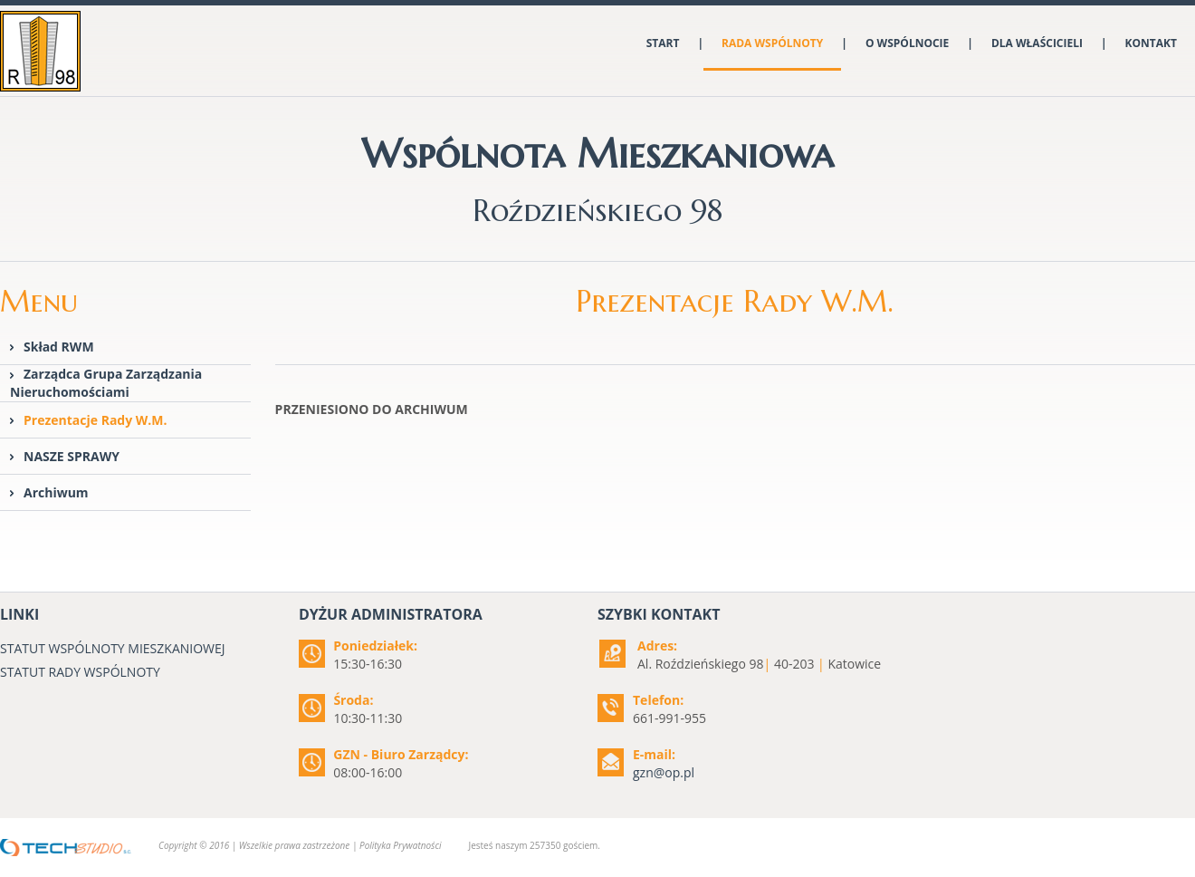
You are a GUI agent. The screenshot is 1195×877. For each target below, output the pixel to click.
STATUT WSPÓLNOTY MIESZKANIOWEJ (112, 648)
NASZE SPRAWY (72, 456)
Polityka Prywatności (400, 845)
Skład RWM (59, 346)
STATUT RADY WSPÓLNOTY (80, 671)
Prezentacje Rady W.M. (95, 420)
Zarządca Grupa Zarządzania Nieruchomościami (106, 382)
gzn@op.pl (663, 772)
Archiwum (56, 492)
